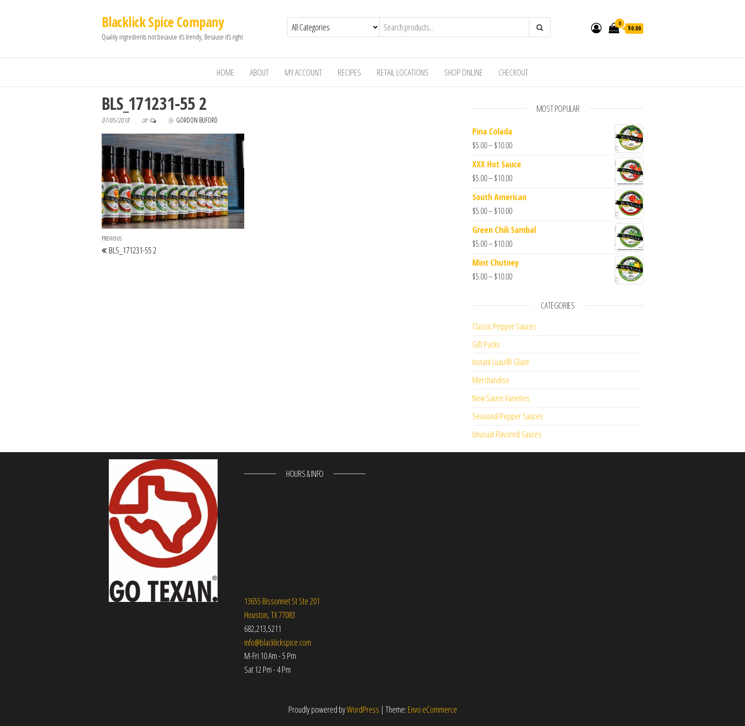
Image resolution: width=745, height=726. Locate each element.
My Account (303, 72)
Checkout (513, 72)
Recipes (349, 72)
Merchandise (490, 380)
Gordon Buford (197, 120)
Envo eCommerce (432, 709)
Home (225, 72)
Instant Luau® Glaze (500, 362)
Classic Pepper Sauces (504, 326)
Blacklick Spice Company (162, 22)
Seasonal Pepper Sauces (507, 416)
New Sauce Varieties (501, 398)
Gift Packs (486, 344)
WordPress (363, 709)
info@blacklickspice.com (277, 642)
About (259, 72)
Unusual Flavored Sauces (507, 434)
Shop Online (463, 72)
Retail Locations (403, 72)
